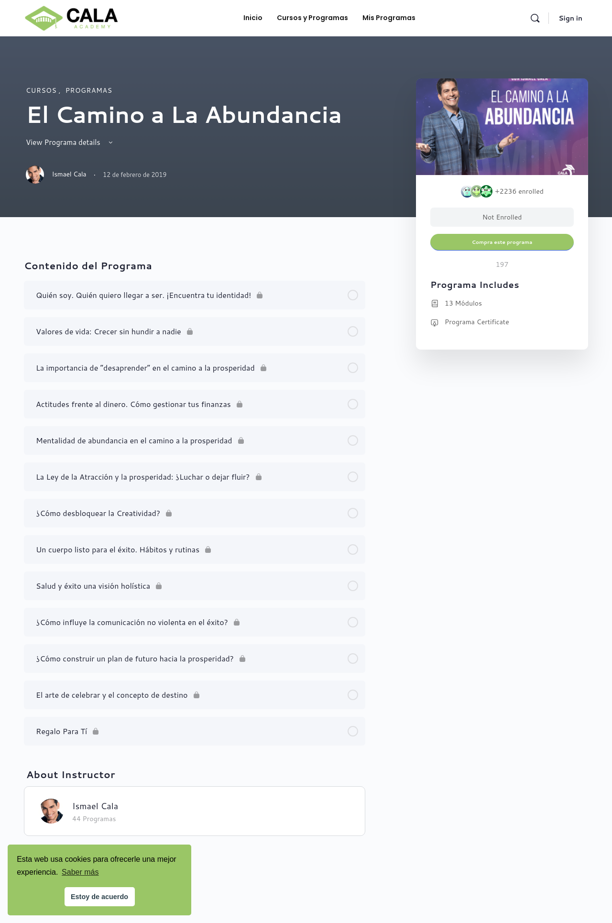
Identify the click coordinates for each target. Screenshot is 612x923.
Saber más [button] (80, 872)
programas (89, 90)
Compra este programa (502, 242)
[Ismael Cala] (51, 809)
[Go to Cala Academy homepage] (71, 17)
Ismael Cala (95, 806)
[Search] (535, 18)
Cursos (42, 90)
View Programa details (70, 142)
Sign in (570, 18)
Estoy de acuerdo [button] (99, 897)
